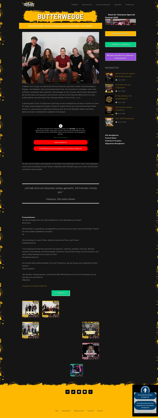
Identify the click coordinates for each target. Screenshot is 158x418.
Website (43, 286)
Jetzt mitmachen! (103, 4)
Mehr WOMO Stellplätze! (124, 118)
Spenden (118, 4)
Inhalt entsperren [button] (60, 142)
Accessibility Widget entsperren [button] (145, 396)
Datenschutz (79, 413)
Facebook (35, 286)
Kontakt (91, 413)
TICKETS (74, 4)
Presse (100, 413)
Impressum (66, 413)
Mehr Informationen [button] (61, 137)
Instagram (26, 286)
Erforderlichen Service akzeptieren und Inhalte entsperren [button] (60, 148)
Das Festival (87, 4)
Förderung (130, 4)
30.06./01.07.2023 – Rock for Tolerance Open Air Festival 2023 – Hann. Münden (60, 26)
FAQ (56, 413)
